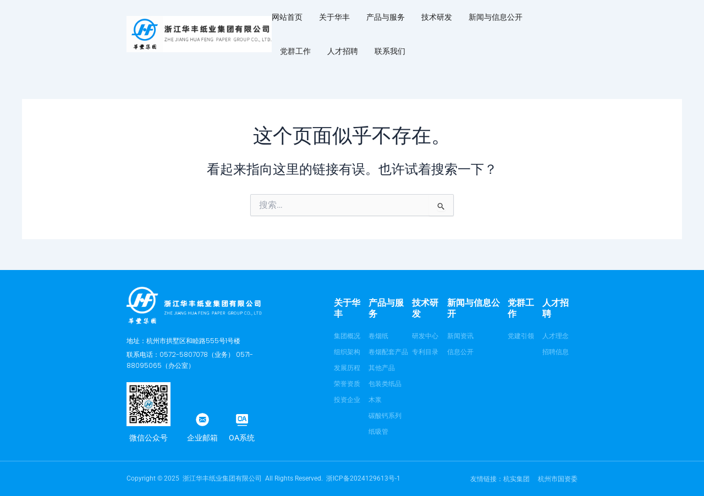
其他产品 (382, 368)
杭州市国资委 (558, 479)
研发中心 (425, 336)
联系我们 (390, 51)
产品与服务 (385, 16)
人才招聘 (342, 51)
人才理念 (555, 336)
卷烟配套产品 (388, 352)
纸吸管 (378, 432)
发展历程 (347, 368)
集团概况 (347, 336)
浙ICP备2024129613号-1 (363, 478)
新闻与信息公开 (495, 16)
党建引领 (521, 336)
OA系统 (242, 437)
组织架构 (347, 352)
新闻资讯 (460, 336)
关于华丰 (334, 16)
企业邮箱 (202, 437)
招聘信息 (555, 352)
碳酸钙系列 (385, 416)
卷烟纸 (378, 336)
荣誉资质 (347, 384)
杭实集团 (516, 479)
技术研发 (436, 16)
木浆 (375, 400)
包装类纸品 (385, 384)
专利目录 (425, 352)
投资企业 (347, 400)
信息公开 (460, 352)
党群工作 (295, 51)
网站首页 (287, 16)
